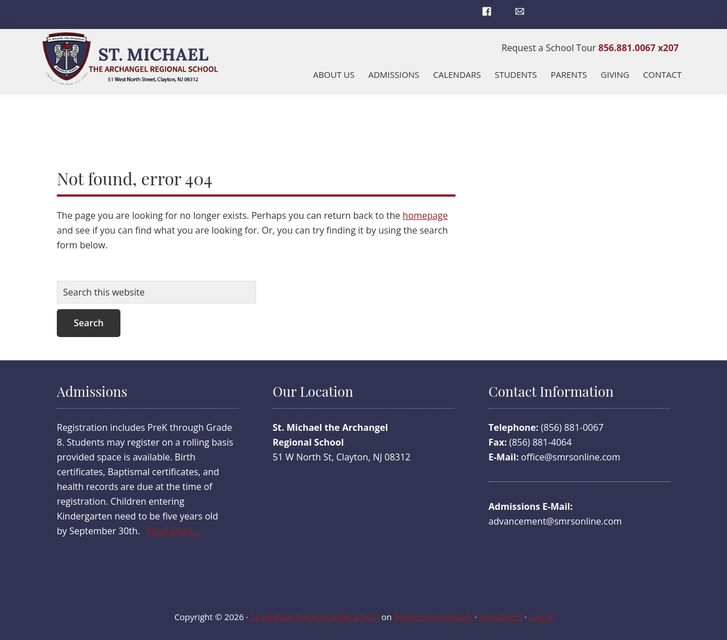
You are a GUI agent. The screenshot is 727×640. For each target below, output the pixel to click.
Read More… (173, 531)
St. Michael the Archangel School (314, 616)
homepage (425, 215)
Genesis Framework (433, 616)
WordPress (500, 616)
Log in (541, 616)
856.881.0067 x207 (639, 47)
